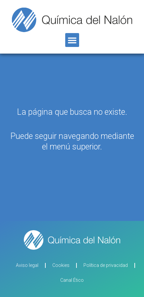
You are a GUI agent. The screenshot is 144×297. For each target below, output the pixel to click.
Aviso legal (27, 265)
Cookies (61, 265)
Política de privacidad (105, 265)
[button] (72, 40)
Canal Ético (72, 280)
